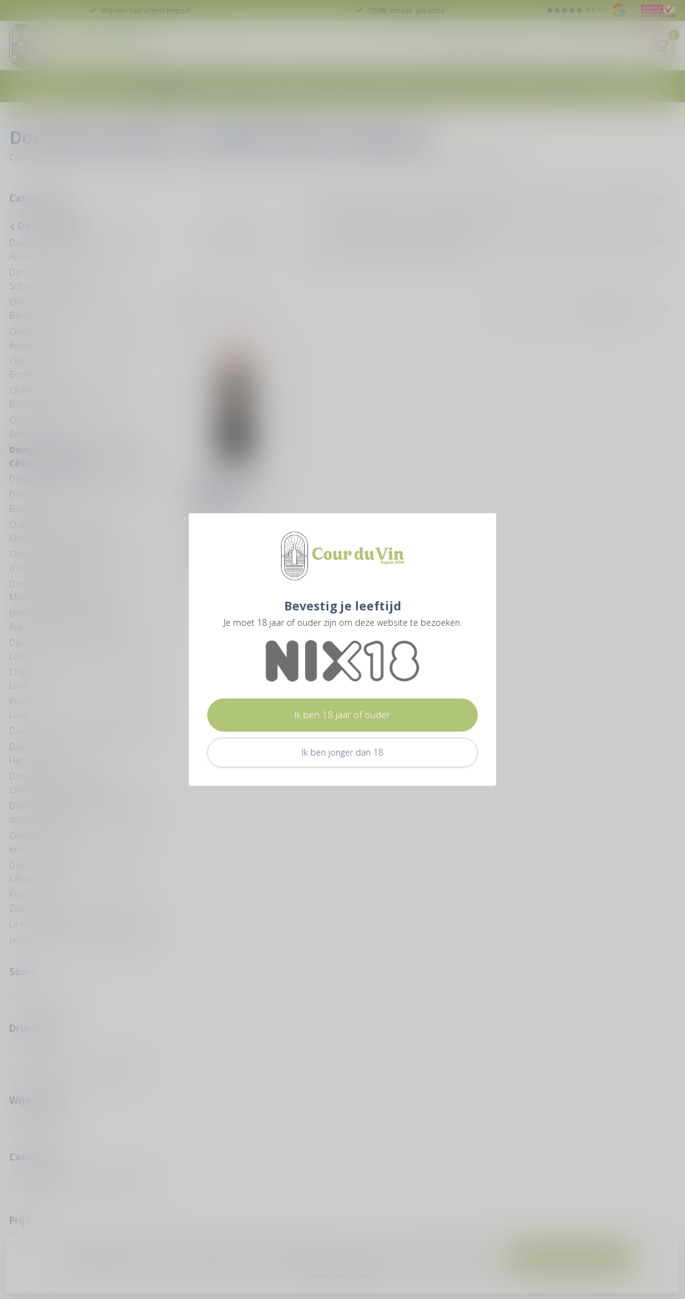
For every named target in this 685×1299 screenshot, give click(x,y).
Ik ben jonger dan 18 (342, 752)
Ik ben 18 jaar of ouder (342, 714)
